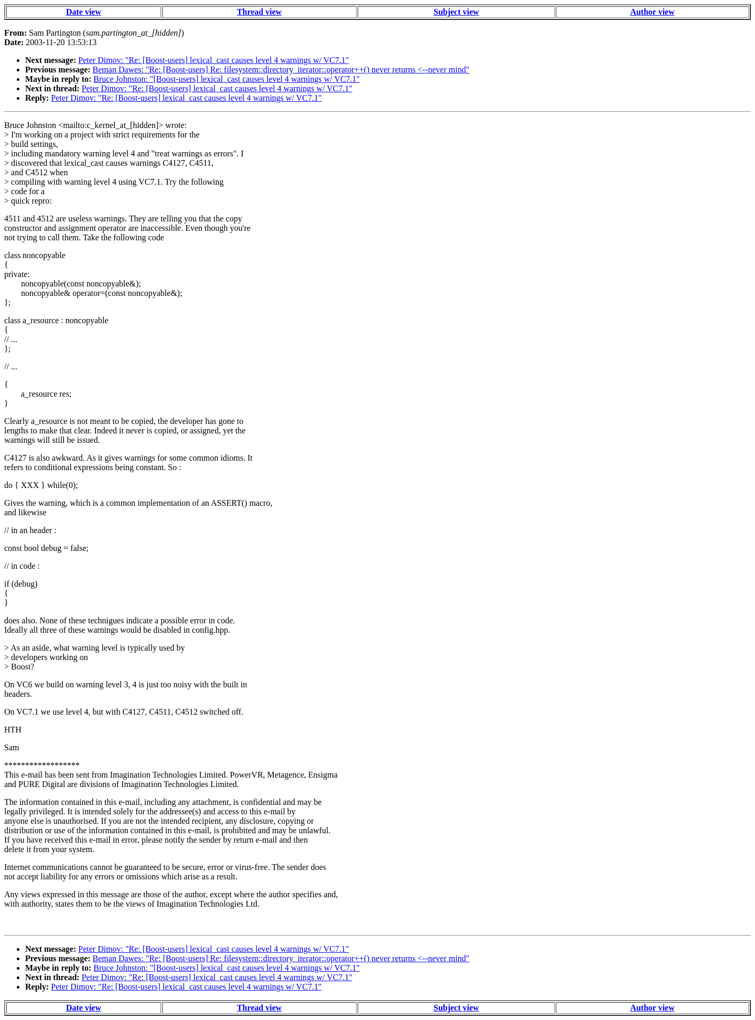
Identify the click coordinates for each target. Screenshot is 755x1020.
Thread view (259, 11)
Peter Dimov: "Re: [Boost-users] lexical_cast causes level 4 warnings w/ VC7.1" (213, 60)
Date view (83, 11)
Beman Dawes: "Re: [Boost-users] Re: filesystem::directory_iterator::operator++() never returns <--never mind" (281, 69)
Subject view (456, 11)
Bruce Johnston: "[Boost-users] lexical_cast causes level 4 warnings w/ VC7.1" (226, 79)
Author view (652, 11)
